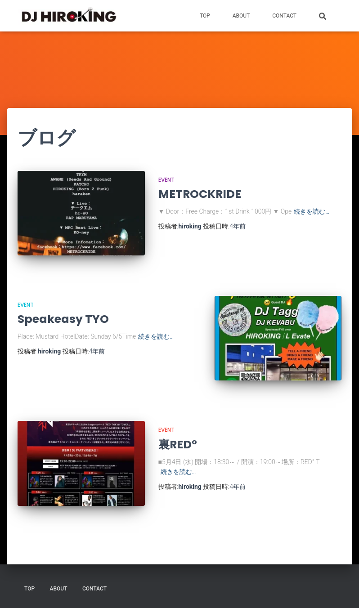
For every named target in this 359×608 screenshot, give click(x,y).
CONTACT (284, 16)
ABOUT (241, 16)
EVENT (166, 179)
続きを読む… (311, 211)
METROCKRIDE (199, 194)
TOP (205, 16)
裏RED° (177, 444)
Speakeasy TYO (63, 319)
